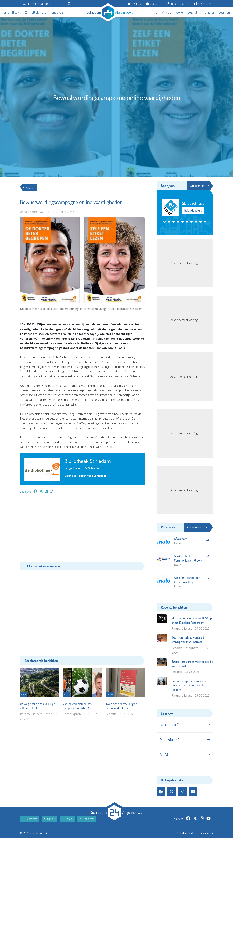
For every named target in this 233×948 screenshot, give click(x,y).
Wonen (180, 12)
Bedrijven (224, 12)
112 (25, 12)
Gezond (192, 12)
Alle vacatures (197, 527)
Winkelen (167, 12)
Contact (49, 824)
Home (5, 12)
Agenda (134, 4)
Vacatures (154, 4)
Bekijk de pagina (193, 211)
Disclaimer (86, 824)
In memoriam (208, 12)
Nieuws (16, 12)
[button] (164, 222)
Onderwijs (57, 12)
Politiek (34, 12)
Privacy (67, 824)
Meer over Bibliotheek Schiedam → (88, 476)
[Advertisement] (82, 529)
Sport (45, 12)
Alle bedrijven (197, 185)
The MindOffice (203, 839)
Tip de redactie (178, 4)
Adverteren (203, 4)
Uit (157, 12)
